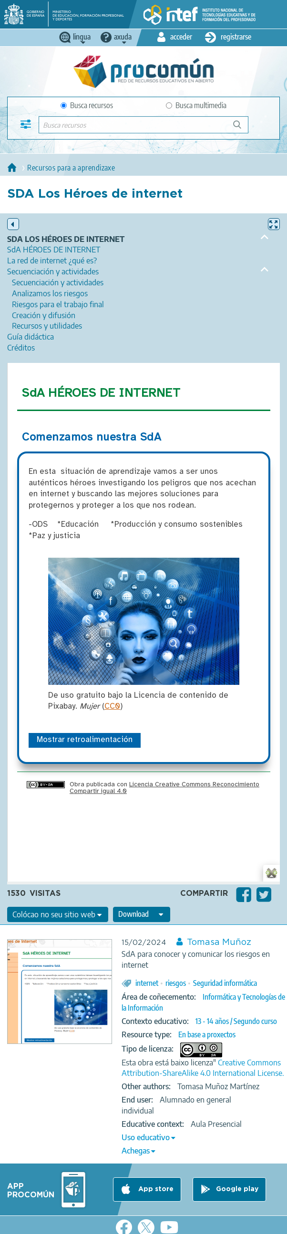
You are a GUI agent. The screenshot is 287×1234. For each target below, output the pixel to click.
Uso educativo (146, 1137)
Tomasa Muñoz (219, 942)
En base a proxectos (207, 1034)
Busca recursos (87, 105)
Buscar (241, 128)
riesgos (175, 983)
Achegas (136, 1150)
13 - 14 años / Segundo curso (236, 1021)
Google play (237, 1190)
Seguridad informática (225, 983)
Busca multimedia (196, 105)
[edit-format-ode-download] (141, 914)
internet (146, 983)
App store (155, 1190)
